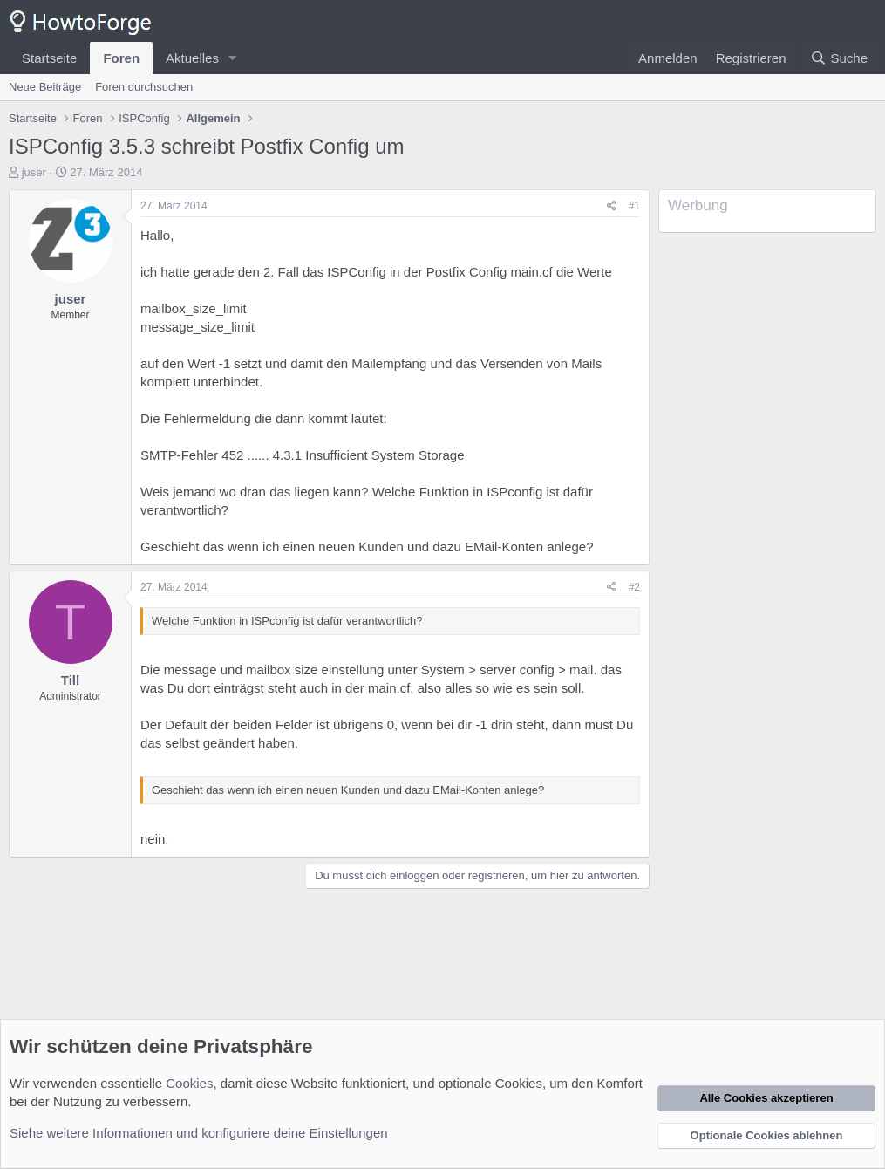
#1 (634, 206)
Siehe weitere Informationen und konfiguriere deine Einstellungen (199, 1132)
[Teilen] (612, 206)
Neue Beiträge (45, 86)
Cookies (189, 1083)
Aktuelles (192, 58)
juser (34, 172)
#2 (634, 587)
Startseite (49, 58)
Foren (121, 58)
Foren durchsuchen (144, 86)
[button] (233, 58)
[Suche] (838, 58)
